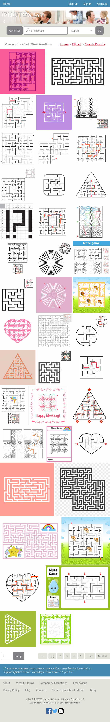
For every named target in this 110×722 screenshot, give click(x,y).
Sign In (87, 3)
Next (101, 656)
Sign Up (73, 3)
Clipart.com (35, 702)
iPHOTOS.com (50, 702)
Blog (93, 690)
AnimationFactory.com (69, 702)
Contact (102, 3)
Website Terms (25, 683)
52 (91, 656)
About (6, 683)
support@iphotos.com (17, 672)
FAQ (27, 690)
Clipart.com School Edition (68, 690)
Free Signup (80, 683)
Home (6, 3)
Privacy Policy (11, 690)
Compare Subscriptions (53, 683)
